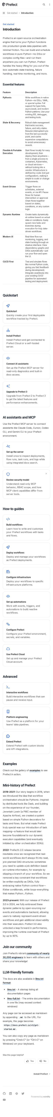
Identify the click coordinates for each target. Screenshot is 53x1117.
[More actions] (49, 4)
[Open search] (44, 4)
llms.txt (11, 989)
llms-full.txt (13, 998)
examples (35, 770)
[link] (26, 312)
